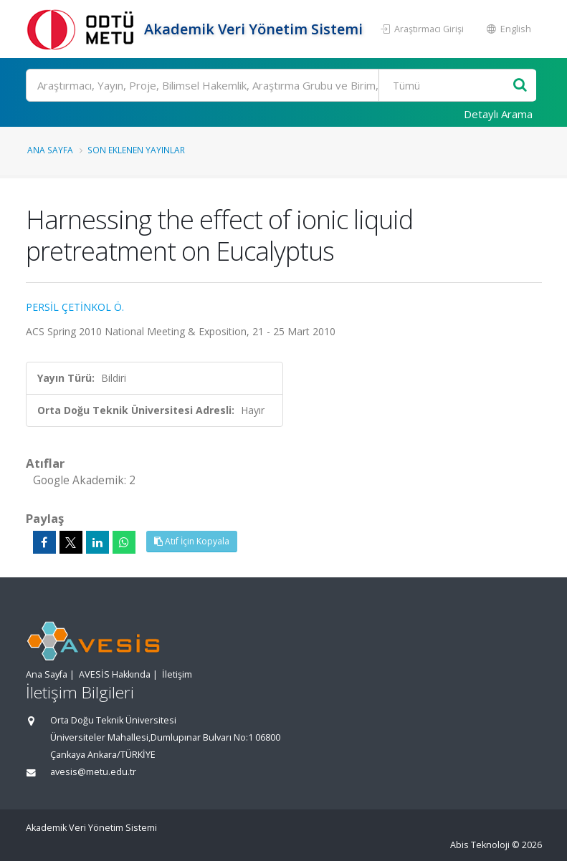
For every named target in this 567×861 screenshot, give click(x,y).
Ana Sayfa (50, 149)
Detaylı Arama (498, 114)
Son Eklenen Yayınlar (136, 149)
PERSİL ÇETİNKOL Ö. (75, 307)
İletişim (177, 674)
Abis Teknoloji (480, 845)
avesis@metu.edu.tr (93, 772)
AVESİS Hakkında (115, 674)
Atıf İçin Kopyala (191, 541)
